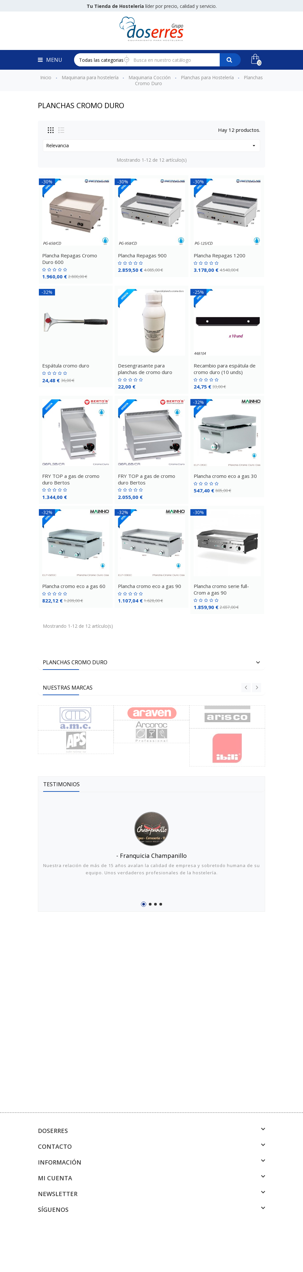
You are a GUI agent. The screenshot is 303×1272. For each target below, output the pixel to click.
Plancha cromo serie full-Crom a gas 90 (221, 589)
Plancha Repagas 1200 (219, 255)
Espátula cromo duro (65, 365)
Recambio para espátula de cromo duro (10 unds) (225, 368)
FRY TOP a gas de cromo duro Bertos (70, 479)
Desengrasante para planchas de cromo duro (145, 368)
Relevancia (151, 145)
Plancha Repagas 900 (142, 255)
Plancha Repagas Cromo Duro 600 (69, 258)
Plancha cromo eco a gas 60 (73, 586)
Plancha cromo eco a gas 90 (149, 586)
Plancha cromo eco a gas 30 (225, 476)
